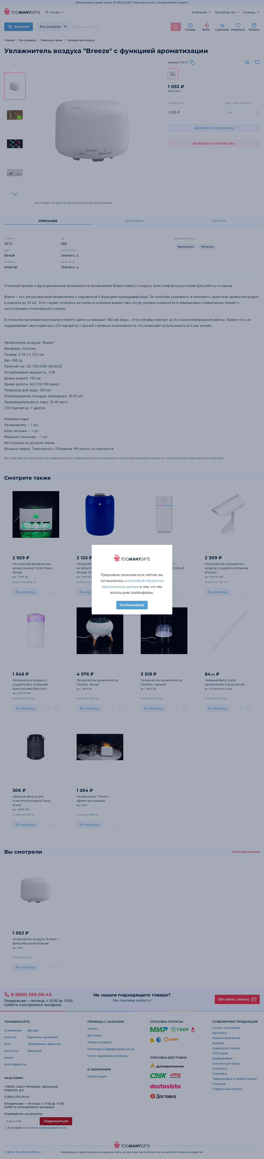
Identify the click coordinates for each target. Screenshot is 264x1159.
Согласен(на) (132, 605)
